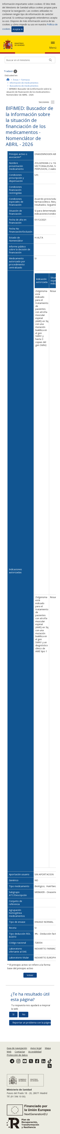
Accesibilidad (34, 1051)
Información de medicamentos (24, 82)
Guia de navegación (17, 1048)
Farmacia (25, 79)
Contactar (20, 1051)
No (23, 1014)
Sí (13, 1014)
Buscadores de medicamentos (24, 85)
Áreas (15, 79)
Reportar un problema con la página (31, 1022)
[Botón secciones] (52, 102)
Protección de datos (17, 1055)
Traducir (10, 71)
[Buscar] (50, 60)
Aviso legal (35, 1048)
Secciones (44, 102)
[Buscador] (30, 60)
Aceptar (17, 29)
